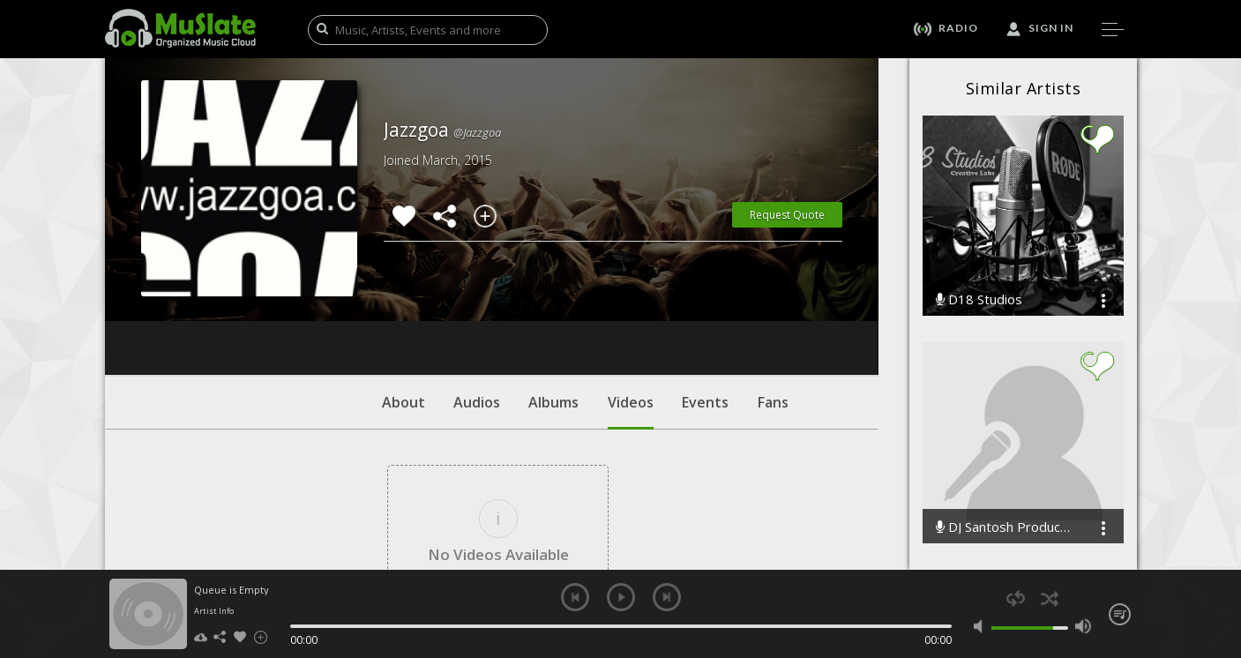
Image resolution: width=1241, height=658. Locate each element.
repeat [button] (1016, 598)
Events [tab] (705, 295)
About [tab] (403, 295)
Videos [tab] (631, 304)
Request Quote (787, 214)
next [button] (667, 597)
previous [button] (575, 597)
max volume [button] (1083, 626)
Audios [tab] (476, 295)
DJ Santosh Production (1005, 527)
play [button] (621, 597)
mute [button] (982, 626)
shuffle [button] (1050, 598)
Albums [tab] (553, 295)
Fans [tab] (773, 295)
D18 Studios (979, 299)
